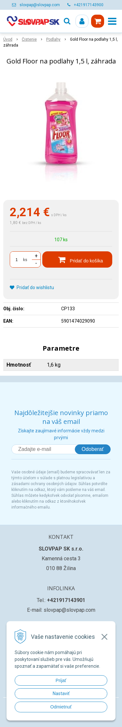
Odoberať (93, 449)
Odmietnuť (61, 706)
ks (25, 260)
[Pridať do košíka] (77, 259)
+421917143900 (88, 5)
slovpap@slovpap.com (40, 5)
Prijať (61, 680)
